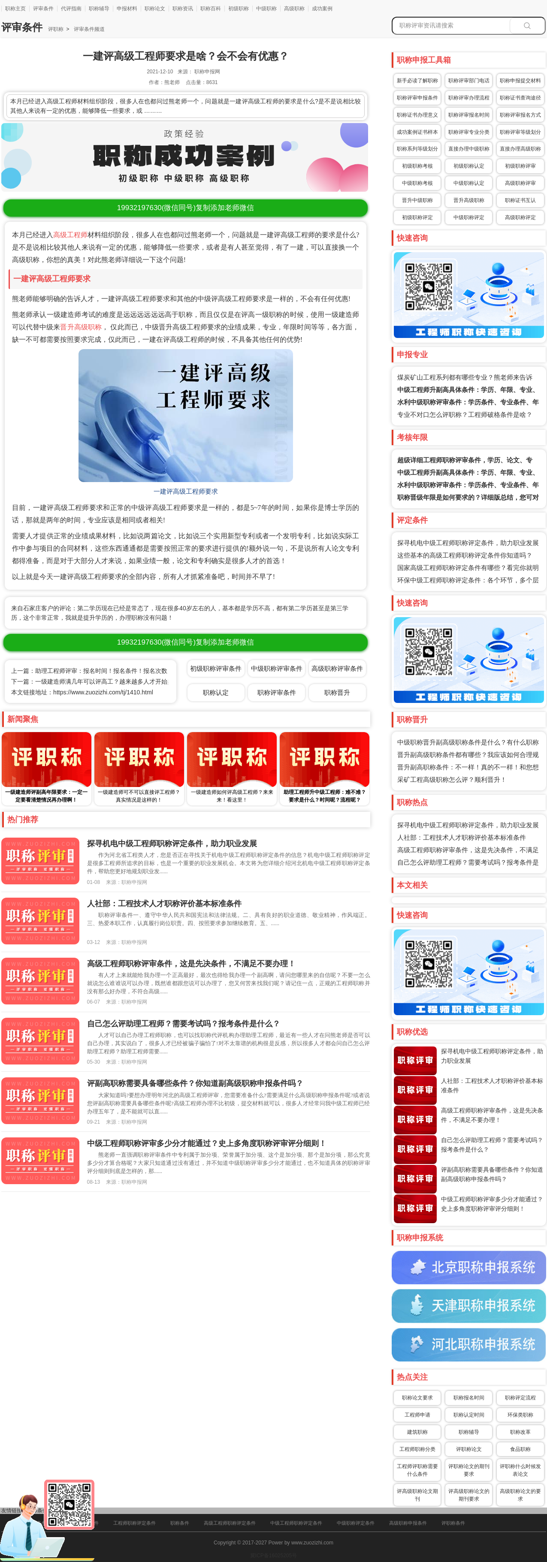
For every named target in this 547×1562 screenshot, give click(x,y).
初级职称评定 (417, 217)
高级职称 (294, 9)
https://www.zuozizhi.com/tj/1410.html (103, 692)
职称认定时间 (468, 1415)
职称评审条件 (276, 692)
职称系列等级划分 (417, 149)
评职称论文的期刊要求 (469, 1470)
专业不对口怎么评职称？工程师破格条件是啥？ (464, 414)
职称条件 (179, 1523)
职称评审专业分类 (469, 132)
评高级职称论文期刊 (417, 1495)
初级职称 (238, 9)
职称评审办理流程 (469, 98)
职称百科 (210, 9)
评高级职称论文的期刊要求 (469, 1495)
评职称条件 (453, 1523)
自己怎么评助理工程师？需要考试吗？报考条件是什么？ (183, 1023)
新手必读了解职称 (417, 81)
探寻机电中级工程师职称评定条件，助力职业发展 (468, 543)
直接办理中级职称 (469, 149)
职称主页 (15, 9)
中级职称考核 (417, 183)
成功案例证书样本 (417, 132)
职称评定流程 (520, 1398)
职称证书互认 (520, 200)
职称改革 (520, 1432)
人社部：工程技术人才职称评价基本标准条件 (461, 837)
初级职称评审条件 (216, 668)
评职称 (55, 29)
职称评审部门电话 (469, 81)
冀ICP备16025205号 (273, 1556)
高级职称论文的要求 (520, 1495)
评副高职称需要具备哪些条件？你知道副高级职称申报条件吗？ (195, 1083)
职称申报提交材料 (520, 81)
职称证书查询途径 (520, 98)
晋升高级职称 (81, 327)
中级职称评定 (468, 217)
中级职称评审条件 (276, 668)
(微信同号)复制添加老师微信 (185, 208)
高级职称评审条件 (337, 668)
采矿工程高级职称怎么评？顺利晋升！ (452, 779)
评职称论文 (469, 1449)
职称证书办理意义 (417, 115)
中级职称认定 (468, 183)
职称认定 (216, 692)
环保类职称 (520, 1415)
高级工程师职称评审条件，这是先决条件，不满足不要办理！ (191, 963)
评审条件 (43, 9)
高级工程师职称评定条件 (230, 1523)
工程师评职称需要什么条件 (417, 1470)
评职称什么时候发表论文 (520, 1470)
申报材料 (127, 9)
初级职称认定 (468, 166)
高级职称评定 (520, 217)
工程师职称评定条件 (134, 1523)
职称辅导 (99, 9)
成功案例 (322, 9)
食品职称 (520, 1449)
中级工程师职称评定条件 (296, 1523)
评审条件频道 (88, 29)
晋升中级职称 (417, 200)
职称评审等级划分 (520, 132)
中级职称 (266, 9)
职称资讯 (182, 9)
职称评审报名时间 (469, 115)
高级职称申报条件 (408, 1523)
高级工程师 (70, 234)
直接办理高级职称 (520, 149)
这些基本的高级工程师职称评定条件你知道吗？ (464, 555)
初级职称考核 (417, 166)
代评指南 (71, 9)
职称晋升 (337, 692)
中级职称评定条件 (356, 1523)
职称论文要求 (417, 1398)
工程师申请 (417, 1415)
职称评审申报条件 (417, 98)
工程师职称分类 (417, 1449)
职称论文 (155, 9)
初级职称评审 (520, 166)
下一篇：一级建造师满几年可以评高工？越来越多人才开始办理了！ (101, 681)
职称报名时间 (468, 1398)
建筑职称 (417, 1432)
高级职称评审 (520, 183)
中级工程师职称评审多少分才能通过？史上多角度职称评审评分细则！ (206, 1143)
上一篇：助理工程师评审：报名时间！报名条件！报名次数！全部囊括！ (107, 670)
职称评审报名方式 (520, 115)
